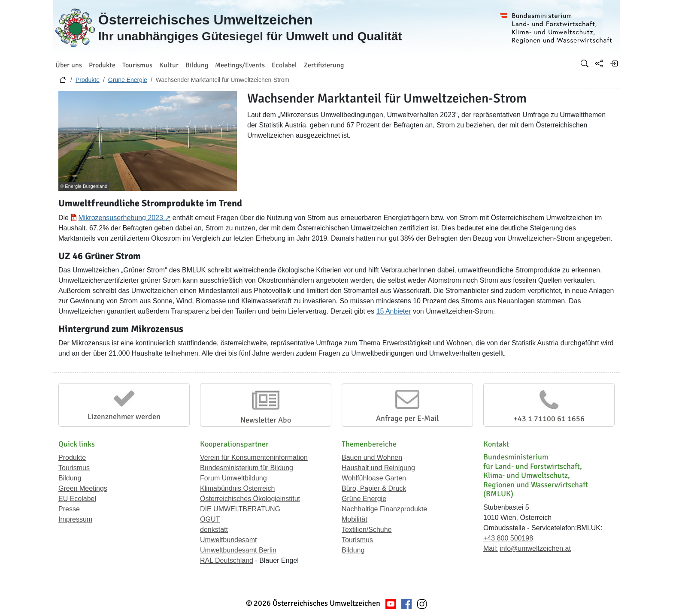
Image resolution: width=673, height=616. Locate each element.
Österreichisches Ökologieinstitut (250, 498)
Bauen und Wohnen (372, 457)
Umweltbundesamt (228, 540)
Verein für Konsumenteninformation (254, 457)
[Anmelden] (614, 63)
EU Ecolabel (77, 498)
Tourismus (74, 467)
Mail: (490, 548)
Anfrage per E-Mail (407, 418)
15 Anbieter (393, 311)
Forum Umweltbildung (233, 478)
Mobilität (354, 519)
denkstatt (214, 529)
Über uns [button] (68, 65)
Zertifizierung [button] (324, 65)
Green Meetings (82, 488)
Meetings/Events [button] (240, 65)
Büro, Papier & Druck (374, 488)
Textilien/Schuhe (367, 529)
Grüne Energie (127, 79)
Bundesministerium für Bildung (246, 467)
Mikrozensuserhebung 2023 (120, 217)
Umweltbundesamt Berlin (238, 550)
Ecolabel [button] (284, 65)
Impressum (75, 519)
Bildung (69, 478)
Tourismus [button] (137, 65)
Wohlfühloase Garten (374, 478)
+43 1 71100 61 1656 (549, 418)
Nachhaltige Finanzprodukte (384, 509)
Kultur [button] (169, 65)
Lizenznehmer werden (124, 416)
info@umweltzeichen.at (535, 548)
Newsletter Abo (265, 420)
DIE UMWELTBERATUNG (240, 509)
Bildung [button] (196, 65)
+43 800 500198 (508, 538)
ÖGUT (210, 519)
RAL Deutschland (226, 560)
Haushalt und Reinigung (378, 467)
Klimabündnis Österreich (237, 488)
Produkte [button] (102, 65)
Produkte (88, 79)
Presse (69, 509)
